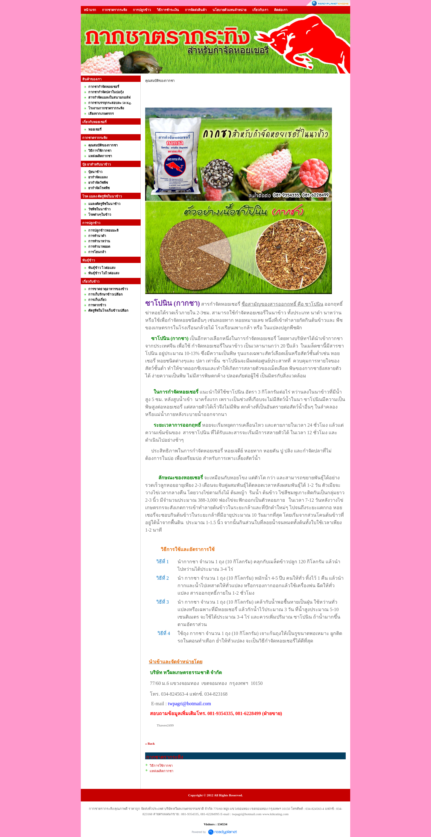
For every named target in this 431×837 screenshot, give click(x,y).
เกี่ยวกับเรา (260, 10)
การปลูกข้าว (142, 10)
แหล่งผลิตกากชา (161, 771)
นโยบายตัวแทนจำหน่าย (229, 10)
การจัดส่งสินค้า (196, 10)
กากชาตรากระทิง (114, 10)
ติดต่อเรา (280, 10)
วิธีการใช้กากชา (161, 765)
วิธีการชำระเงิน (168, 10)
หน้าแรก (90, 10)
